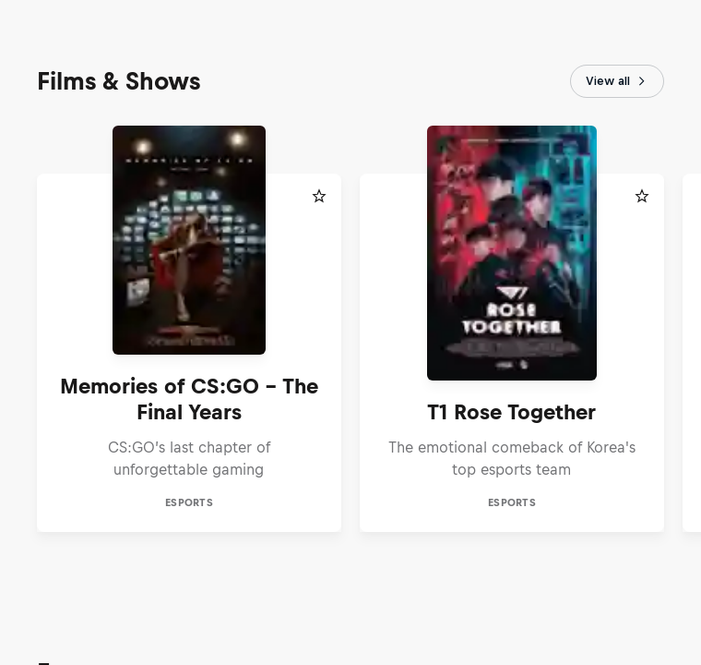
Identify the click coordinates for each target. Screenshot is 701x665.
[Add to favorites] (319, 195)
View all (617, 81)
